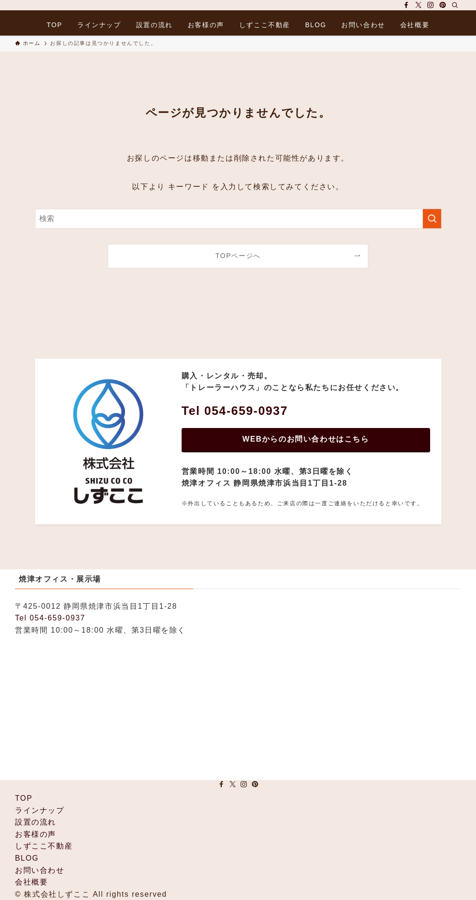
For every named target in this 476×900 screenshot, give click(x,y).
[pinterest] (443, 5)
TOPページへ (238, 255)
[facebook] (406, 5)
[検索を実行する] (432, 219)
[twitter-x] (418, 5)
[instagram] (431, 5)
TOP (23, 798)
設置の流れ (35, 822)
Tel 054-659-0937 (50, 618)
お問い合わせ (40, 870)
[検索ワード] (238, 219)
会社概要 (31, 882)
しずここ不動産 (44, 846)
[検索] (455, 5)
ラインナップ (40, 810)
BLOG (27, 858)
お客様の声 (35, 834)
